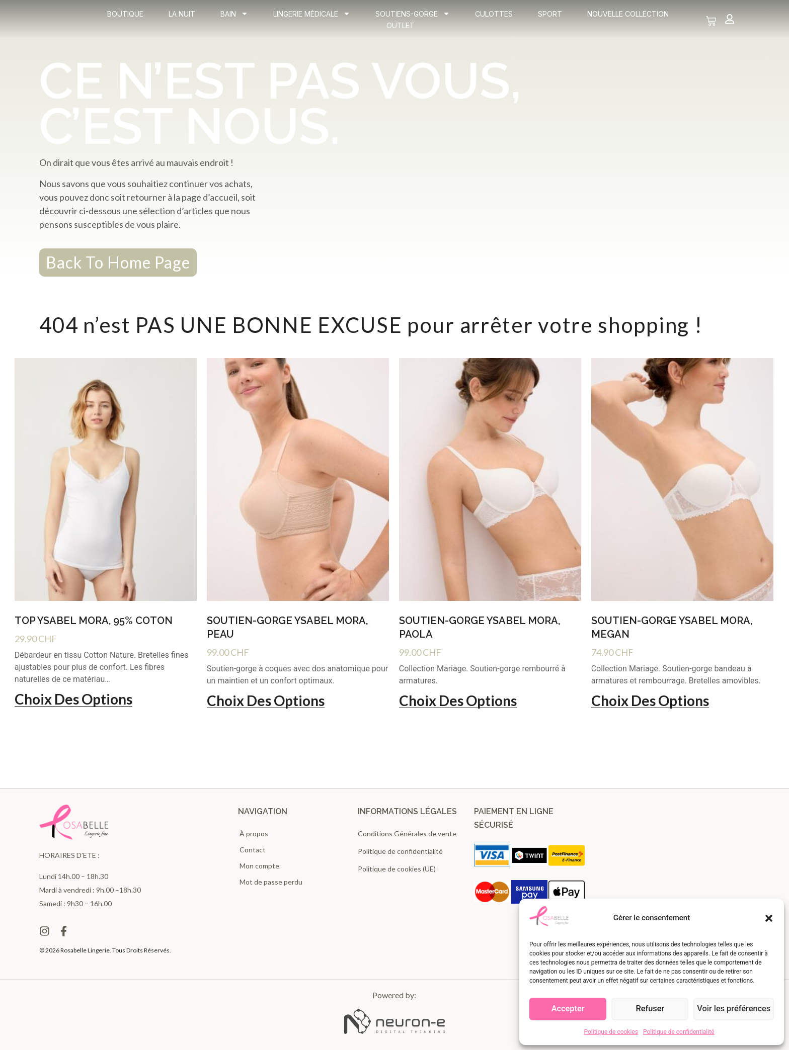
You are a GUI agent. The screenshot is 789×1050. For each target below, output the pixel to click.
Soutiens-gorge (412, 17)
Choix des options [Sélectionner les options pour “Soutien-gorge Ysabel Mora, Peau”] (266, 701)
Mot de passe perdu (271, 882)
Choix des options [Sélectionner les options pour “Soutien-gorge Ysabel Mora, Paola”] (458, 701)
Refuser (651, 1009)
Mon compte (259, 865)
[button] (769, 918)
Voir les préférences (734, 1009)
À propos (254, 833)
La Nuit (182, 17)
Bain (234, 17)
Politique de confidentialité (679, 1031)
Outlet (400, 28)
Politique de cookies (611, 1031)
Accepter (568, 1009)
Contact (253, 849)
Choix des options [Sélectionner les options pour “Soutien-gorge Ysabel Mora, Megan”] (650, 701)
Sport (550, 17)
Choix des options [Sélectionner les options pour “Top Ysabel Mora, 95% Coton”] (73, 699)
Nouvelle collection (628, 17)
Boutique (125, 17)
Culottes (494, 17)
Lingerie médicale (311, 17)
